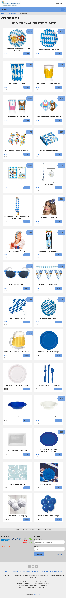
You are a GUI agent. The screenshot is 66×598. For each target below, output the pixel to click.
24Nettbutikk (36, 594)
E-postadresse (38, 539)
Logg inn (39, 529)
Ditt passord (37, 546)
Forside (3, 13)
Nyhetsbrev (44, 571)
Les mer (44, 589)
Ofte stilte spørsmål (56, 571)
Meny (4, 9)
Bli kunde (24, 529)
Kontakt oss (48, 529)
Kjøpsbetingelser (15, 571)
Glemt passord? (60, 554)
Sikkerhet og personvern (31, 571)
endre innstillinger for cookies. (33, 591)
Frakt (6, 571)
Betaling (32, 529)
